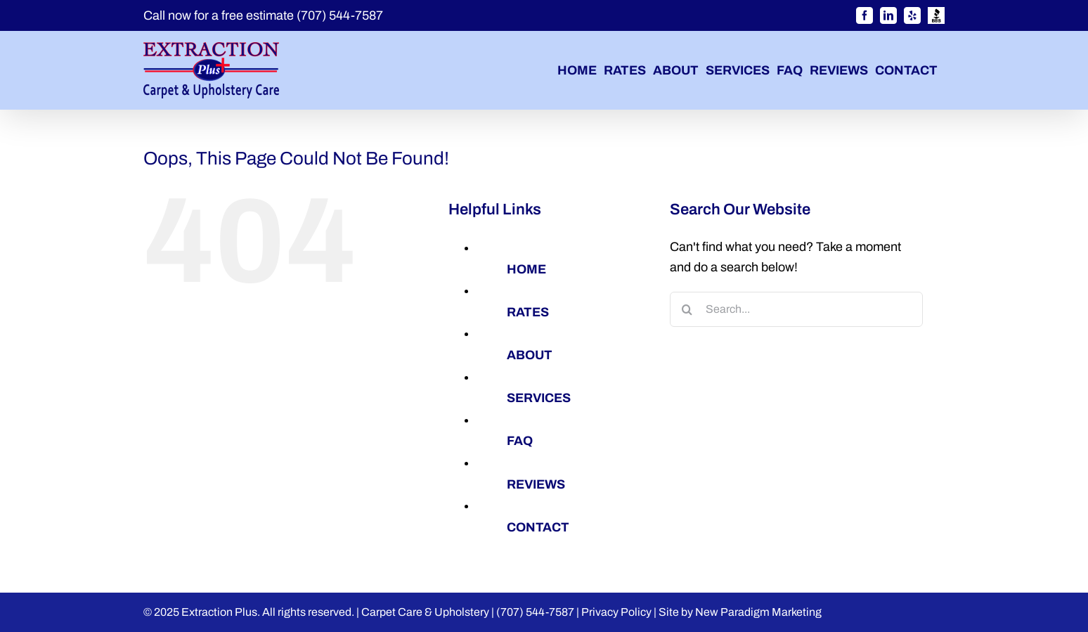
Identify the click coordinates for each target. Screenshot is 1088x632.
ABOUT (529, 355)
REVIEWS (536, 484)
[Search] (687, 309)
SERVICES (539, 398)
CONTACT (538, 527)
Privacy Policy (616, 612)
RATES (528, 312)
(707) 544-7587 (340, 15)
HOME (526, 269)
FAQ (520, 441)
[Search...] (796, 309)
